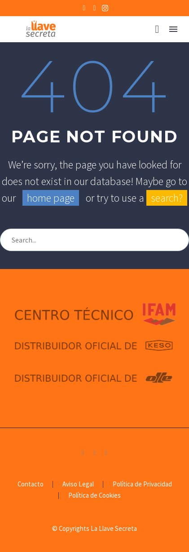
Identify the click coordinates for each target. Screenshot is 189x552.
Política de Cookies (94, 495)
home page (51, 198)
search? (167, 198)
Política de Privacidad (142, 484)
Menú (173, 29)
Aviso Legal (78, 484)
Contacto (31, 484)
